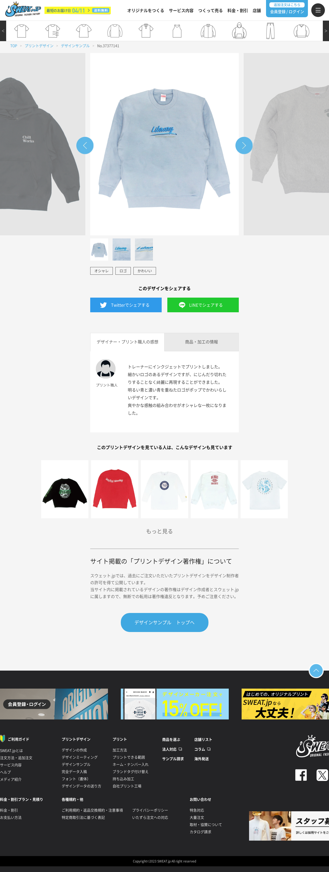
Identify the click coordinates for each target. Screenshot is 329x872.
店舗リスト (203, 739)
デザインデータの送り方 (81, 786)
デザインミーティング (80, 757)
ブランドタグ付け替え (131, 771)
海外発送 (201, 759)
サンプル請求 (173, 759)
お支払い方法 (11, 817)
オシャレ (101, 271)
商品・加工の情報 (201, 342)
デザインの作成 (74, 750)
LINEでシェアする (206, 305)
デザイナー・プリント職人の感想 (127, 342)
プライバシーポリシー (150, 810)
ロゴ (123, 271)
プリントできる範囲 (129, 757)
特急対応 (197, 810)
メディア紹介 (11, 779)
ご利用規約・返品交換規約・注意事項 (92, 810)
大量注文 (197, 817)
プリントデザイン (39, 46)
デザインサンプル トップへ (164, 622)
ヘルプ (5, 772)
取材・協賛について (206, 824)
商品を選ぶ (171, 739)
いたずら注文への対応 (150, 817)
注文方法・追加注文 (16, 758)
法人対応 (169, 749)
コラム (199, 749)
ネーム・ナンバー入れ (131, 764)
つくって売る (210, 10)
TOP (13, 46)
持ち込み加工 (123, 779)
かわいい (145, 271)
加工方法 (120, 750)
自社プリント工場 (127, 786)
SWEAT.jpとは (11, 750)
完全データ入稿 (74, 771)
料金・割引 (237, 10)
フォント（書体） (76, 779)
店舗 (257, 10)
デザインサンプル (75, 46)
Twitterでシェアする (130, 305)
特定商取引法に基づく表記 (83, 817)
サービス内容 (181, 10)
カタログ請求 (200, 832)
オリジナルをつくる (145, 10)
